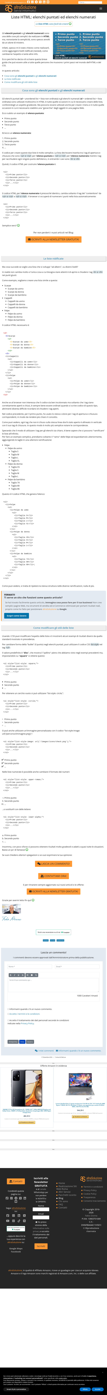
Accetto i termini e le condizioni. (24, 1013)
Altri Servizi (65, 1298)
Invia (22, 1042)
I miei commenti (44, 1050)
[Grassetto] (11, 975)
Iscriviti (41, 1352)
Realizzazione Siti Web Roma (66, 1294)
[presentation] (23, 1032)
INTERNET (45, 940)
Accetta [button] (97, 1389)
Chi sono (63, 1307)
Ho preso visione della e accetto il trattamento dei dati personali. (41, 1336)
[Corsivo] (15, 975)
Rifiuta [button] (85, 1389)
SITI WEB (52, 940)
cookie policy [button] (63, 1378)
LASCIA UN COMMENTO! (53, 863)
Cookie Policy (89, 1300)
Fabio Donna (11, 919)
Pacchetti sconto (67, 1301)
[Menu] (100, 8)
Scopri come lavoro (16, 615)
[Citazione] (27, 975)
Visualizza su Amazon (27, 1122)
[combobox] (90, 2)
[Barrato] (22, 975)
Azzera (30, 1042)
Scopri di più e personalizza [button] (16, 1389)
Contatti (15, 1287)
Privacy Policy (27, 1023)
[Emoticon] (32, 975)
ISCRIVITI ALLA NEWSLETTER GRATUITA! (53, 239)
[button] (102, 1372)
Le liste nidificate (12, 79)
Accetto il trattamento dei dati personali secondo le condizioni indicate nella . (38, 1022)
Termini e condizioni (93, 1293)
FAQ (61, 1310)
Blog (61, 1304)
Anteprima (13, 1042)
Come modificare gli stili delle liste (20, 82)
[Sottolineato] (18, 975)
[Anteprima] (36, 975)
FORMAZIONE (60, 940)
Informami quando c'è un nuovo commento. (30, 1009)
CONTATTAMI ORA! (53, 876)
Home (62, 1289)
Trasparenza (89, 1303)
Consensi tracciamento (94, 1307)
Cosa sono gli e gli (30, 75)
